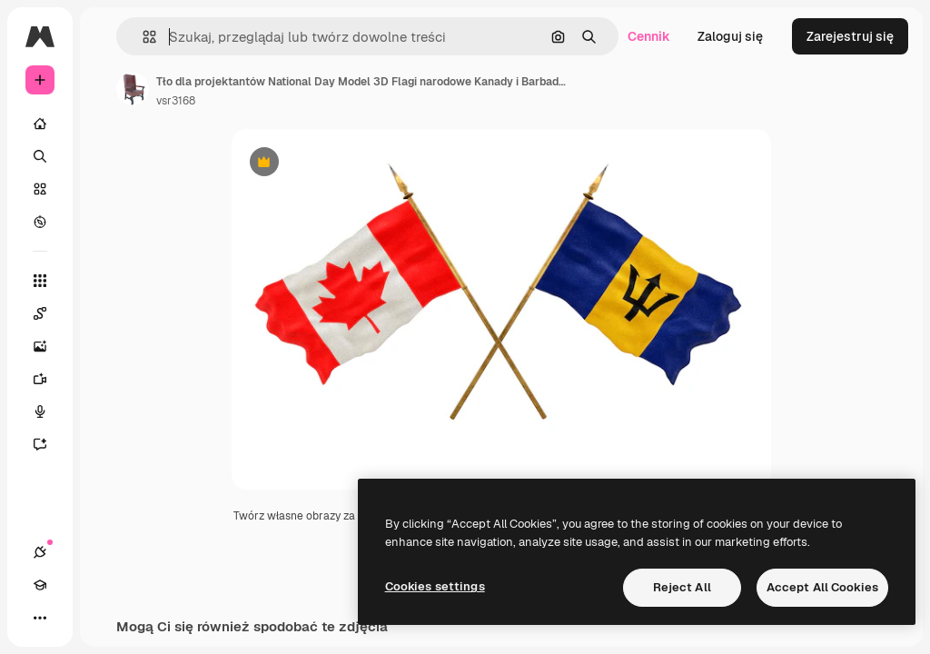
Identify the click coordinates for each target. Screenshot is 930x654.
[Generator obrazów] (49, 346)
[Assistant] (49, 444)
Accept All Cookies (822, 587)
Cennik (649, 36)
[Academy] (39, 585)
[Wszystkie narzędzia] (39, 280)
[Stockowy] (39, 188)
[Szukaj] (39, 156)
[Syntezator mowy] (49, 411)
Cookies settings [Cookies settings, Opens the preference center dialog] (435, 586)
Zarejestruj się (850, 36)
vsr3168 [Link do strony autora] (175, 101)
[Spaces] (49, 313)
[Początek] (39, 123)
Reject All (682, 587)
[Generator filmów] (49, 378)
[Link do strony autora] (132, 89)
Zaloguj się (730, 36)
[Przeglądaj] (39, 221)
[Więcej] (39, 617)
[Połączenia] (39, 552)
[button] (142, 37)
